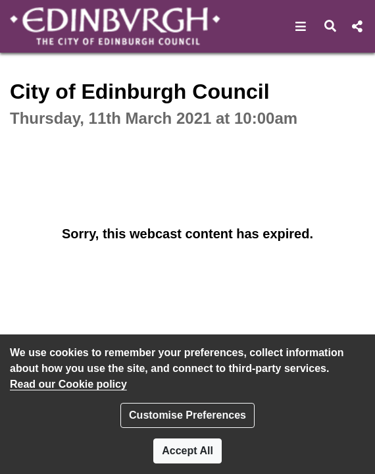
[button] (301, 26)
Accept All (187, 450)
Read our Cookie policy (68, 384)
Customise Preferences (187, 415)
